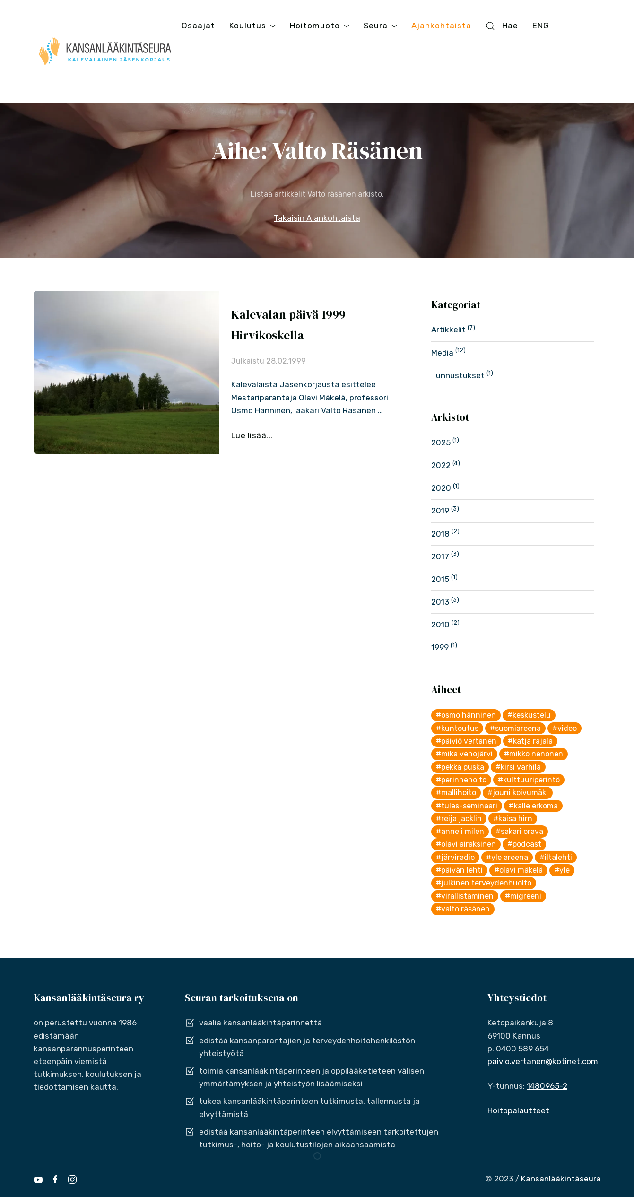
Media (442, 352)
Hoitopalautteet (518, 1110)
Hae (502, 26)
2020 (441, 488)
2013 (440, 602)
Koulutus (252, 25)
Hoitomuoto (319, 25)
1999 (440, 647)
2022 (441, 465)
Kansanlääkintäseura (561, 1178)
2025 (441, 442)
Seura (380, 25)
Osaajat (198, 25)
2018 (440, 533)
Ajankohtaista (441, 25)
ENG (540, 25)
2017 (440, 556)
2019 (440, 510)
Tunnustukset (458, 375)
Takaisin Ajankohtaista (317, 218)
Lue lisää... (252, 435)
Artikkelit (448, 329)
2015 (440, 579)
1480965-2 (547, 1086)
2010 (440, 624)
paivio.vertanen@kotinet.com (542, 1061)
